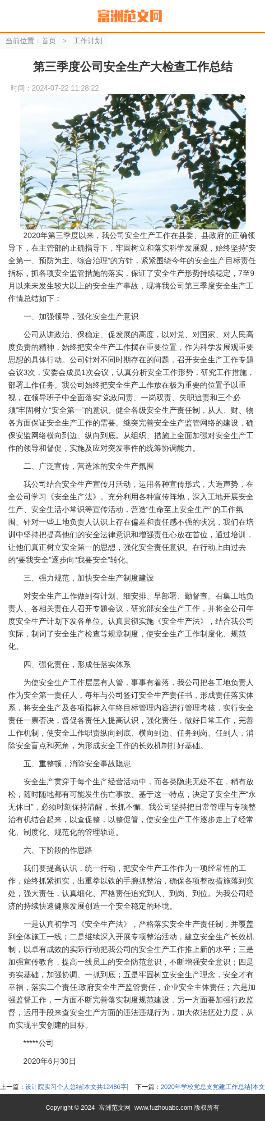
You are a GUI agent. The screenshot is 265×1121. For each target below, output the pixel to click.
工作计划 (87, 41)
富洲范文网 (114, 1107)
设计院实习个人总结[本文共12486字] (77, 1086)
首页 (49, 41)
